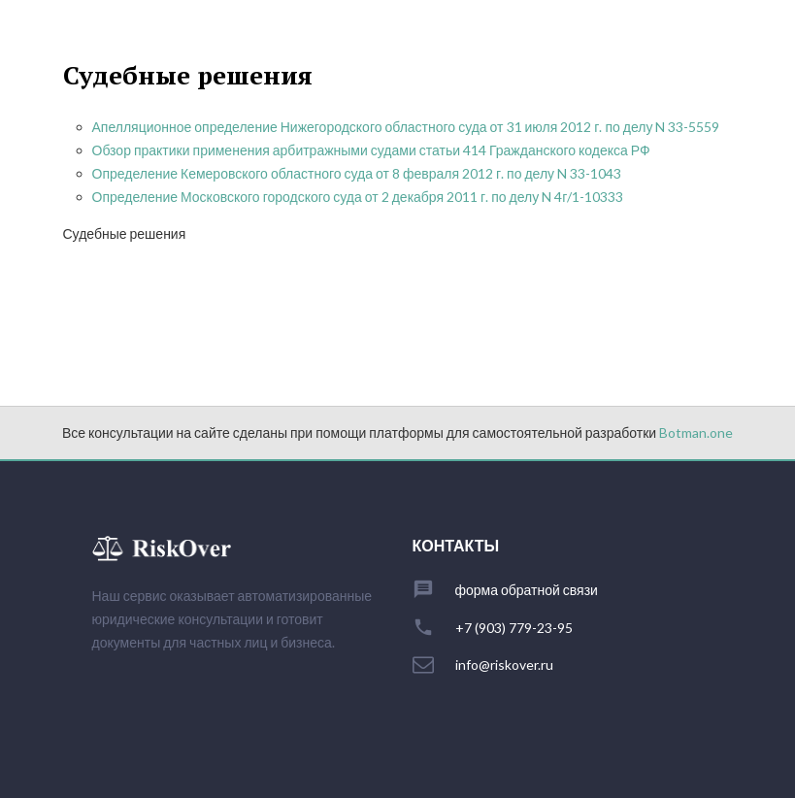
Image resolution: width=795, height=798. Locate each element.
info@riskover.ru (504, 665)
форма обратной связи (526, 590)
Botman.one (696, 432)
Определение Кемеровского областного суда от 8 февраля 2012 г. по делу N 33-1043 (357, 173)
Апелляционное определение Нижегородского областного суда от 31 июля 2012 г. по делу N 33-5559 (406, 126)
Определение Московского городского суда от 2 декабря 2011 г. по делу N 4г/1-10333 (358, 196)
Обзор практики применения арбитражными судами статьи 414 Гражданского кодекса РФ (371, 150)
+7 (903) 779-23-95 (514, 628)
